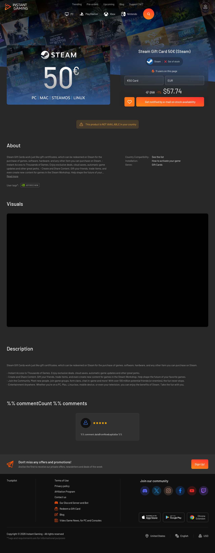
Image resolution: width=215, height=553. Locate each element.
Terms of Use (62, 480)
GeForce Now (32, 185)
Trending (77, 4)
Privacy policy (62, 485)
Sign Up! (200, 464)
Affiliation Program (65, 491)
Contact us (60, 497)
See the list (158, 156)
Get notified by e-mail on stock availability (170, 101)
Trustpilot (12, 480)
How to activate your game (166, 160)
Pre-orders (92, 4)
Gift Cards (157, 164)
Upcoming (108, 4)
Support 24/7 (136, 4)
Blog (121, 4)
